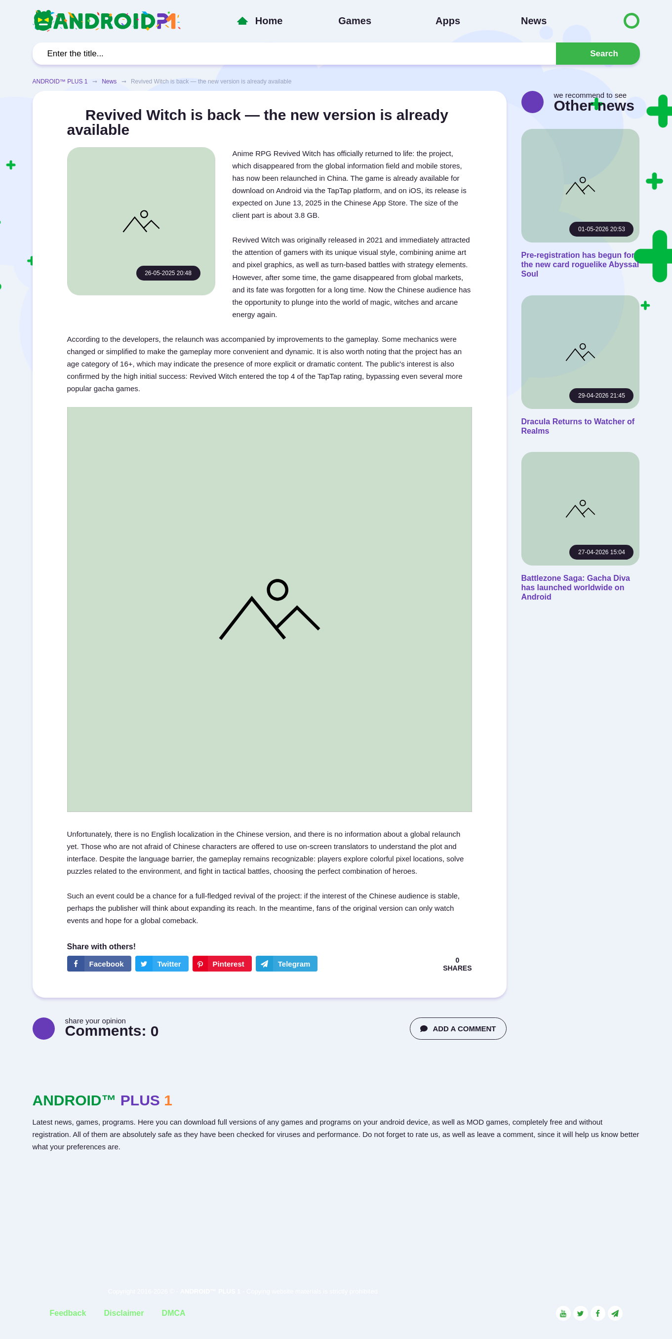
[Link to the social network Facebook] (598, 1313)
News (534, 20)
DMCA (174, 1313)
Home (269, 20)
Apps (447, 20)
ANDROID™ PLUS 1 (60, 81)
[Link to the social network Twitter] (580, 1313)
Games (354, 20)
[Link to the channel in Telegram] (615, 1313)
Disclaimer (124, 1313)
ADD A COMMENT (458, 1028)
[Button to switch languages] (611, 21)
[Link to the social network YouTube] (563, 1313)
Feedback (68, 1313)
